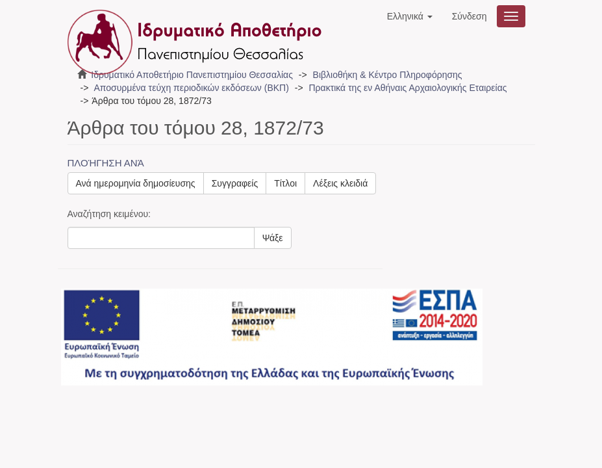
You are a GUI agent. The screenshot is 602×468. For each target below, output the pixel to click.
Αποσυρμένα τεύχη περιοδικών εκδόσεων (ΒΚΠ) (191, 88)
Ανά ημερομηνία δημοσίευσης (135, 183)
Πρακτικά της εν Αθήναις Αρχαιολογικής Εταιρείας (407, 88)
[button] (409, 16)
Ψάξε (272, 238)
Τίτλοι (285, 183)
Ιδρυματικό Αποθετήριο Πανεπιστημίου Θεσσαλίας (192, 75)
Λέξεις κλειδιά (340, 183)
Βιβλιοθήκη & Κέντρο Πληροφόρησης (387, 75)
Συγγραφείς (235, 183)
